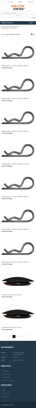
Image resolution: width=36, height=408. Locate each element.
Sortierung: (4, 34)
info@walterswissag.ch (18, 360)
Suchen (18, 15)
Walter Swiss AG (9, 405)
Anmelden (11, 2)
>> (28, 336)
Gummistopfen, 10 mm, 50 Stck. (12, 295)
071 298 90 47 (15, 357)
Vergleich (20, 2)
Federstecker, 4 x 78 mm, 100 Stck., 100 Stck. (15, 197)
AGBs (4, 390)
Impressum (6, 396)
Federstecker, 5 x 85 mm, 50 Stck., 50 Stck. (15, 229)
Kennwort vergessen (8, 380)
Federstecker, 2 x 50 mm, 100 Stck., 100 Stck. (15, 66)
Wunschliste (31, 2)
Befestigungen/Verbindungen (9, 28)
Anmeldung (6, 371)
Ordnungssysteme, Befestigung (9, 26)
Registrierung (6, 377)
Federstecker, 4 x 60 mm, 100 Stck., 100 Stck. (15, 164)
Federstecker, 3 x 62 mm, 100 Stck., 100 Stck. (15, 131)
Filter (32, 23)
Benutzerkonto (7, 374)
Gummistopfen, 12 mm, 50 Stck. (12, 327)
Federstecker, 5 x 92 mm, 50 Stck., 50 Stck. (15, 262)
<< (7, 336)
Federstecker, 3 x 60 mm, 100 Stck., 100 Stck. (15, 98)
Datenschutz (6, 393)
